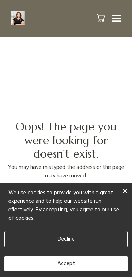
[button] (101, 18)
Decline (66, 239)
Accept (66, 263)
